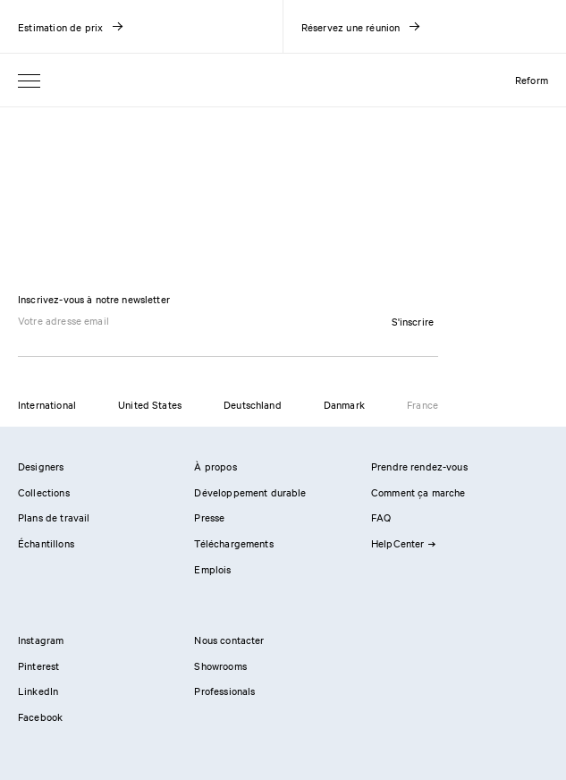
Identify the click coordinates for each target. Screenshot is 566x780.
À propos (215, 466)
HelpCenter (403, 543)
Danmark (344, 404)
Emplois (212, 569)
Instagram (40, 639)
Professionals (224, 690)
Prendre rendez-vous (419, 466)
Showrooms (220, 665)
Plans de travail (53, 517)
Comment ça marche (418, 492)
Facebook (40, 716)
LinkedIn (38, 690)
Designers (40, 466)
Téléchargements (233, 543)
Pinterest (38, 665)
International (47, 404)
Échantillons (46, 543)
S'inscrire (413, 321)
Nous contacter (229, 639)
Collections (44, 492)
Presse (209, 517)
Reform (531, 79)
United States (150, 404)
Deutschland (253, 404)
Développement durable (250, 492)
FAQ (381, 517)
